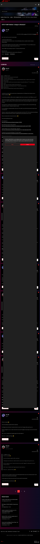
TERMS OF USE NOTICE (9, 535)
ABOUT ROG (3, 531)
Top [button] (2, 541)
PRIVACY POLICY (15, 535)
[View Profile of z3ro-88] (7, 29)
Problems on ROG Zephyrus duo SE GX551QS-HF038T (10, 499)
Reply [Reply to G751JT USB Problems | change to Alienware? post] (36, 58)
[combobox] (20, 11)
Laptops (11, 17)
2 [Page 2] (21, 491)
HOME (6, 531)
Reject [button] (12, 144)
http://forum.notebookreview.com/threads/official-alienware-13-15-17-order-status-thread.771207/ (16, 129)
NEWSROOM (10, 531)
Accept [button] (27, 144)
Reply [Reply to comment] (36, 408)
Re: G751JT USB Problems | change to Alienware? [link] (29, 17)
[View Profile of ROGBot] (37, 34)
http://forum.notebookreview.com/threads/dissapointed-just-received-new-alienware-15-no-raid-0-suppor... (17, 133)
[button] (3, 58)
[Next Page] (24, 491)
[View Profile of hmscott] (7, 68)
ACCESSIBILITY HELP (16, 531)
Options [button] (2, 19)
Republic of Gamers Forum (5, 17)
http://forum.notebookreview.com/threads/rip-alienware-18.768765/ (12, 122)
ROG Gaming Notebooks (17, 17)
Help (35, 4)
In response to (9, 448)
